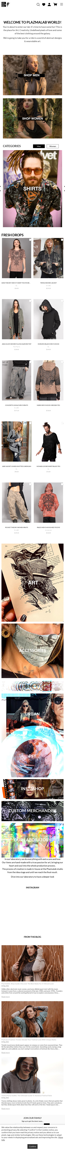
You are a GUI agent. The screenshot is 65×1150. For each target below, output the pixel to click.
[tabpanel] (32, 188)
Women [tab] (52, 146)
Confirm (32, 1146)
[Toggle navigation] (62, 4)
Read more (5, 997)
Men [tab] (39, 146)
